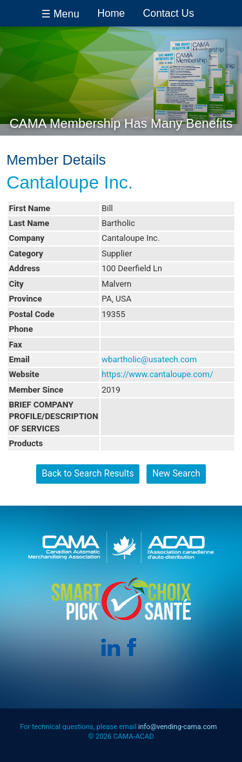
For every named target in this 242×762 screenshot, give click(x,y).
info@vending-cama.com (177, 727)
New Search (176, 473)
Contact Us (168, 13)
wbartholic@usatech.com (149, 359)
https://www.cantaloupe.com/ (157, 374)
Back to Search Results (88, 473)
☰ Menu (60, 13)
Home (111, 13)
